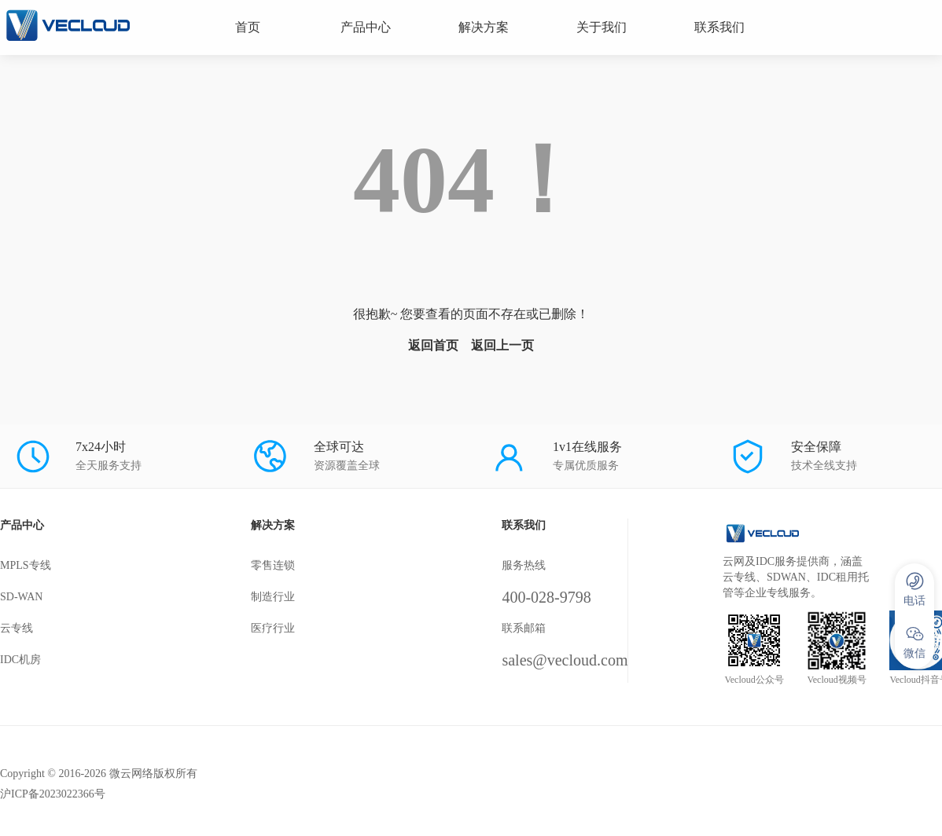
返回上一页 (502, 345)
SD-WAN (21, 597)
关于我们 (601, 27)
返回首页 (433, 345)
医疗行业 (273, 628)
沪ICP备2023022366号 (52, 794)
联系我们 (719, 27)
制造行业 (273, 597)
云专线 (16, 628)
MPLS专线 (25, 565)
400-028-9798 (546, 597)
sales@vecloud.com (564, 660)
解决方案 (483, 27)
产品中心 (365, 27)
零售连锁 (273, 565)
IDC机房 (20, 660)
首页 (247, 27)
